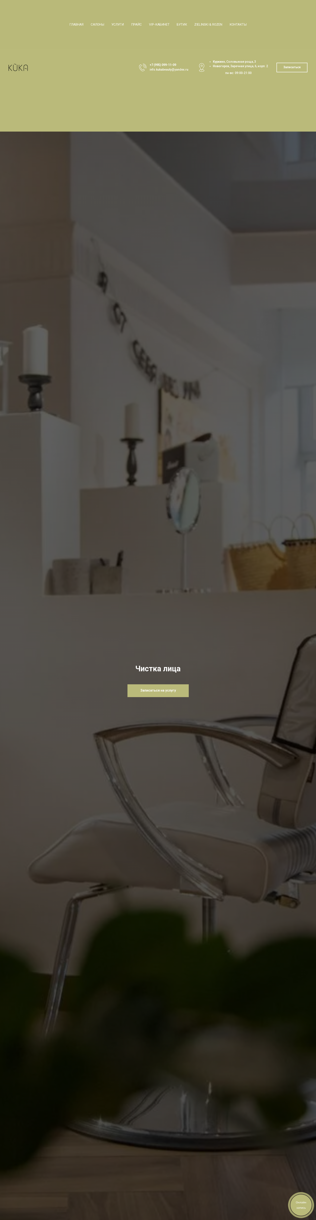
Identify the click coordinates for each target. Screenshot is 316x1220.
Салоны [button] (97, 24)
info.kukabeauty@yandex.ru (169, 69)
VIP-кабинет (159, 24)
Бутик (182, 24)
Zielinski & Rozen (208, 24)
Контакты (238, 24)
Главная (76, 24)
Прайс (136, 24)
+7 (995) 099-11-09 (163, 65)
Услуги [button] (117, 24)
